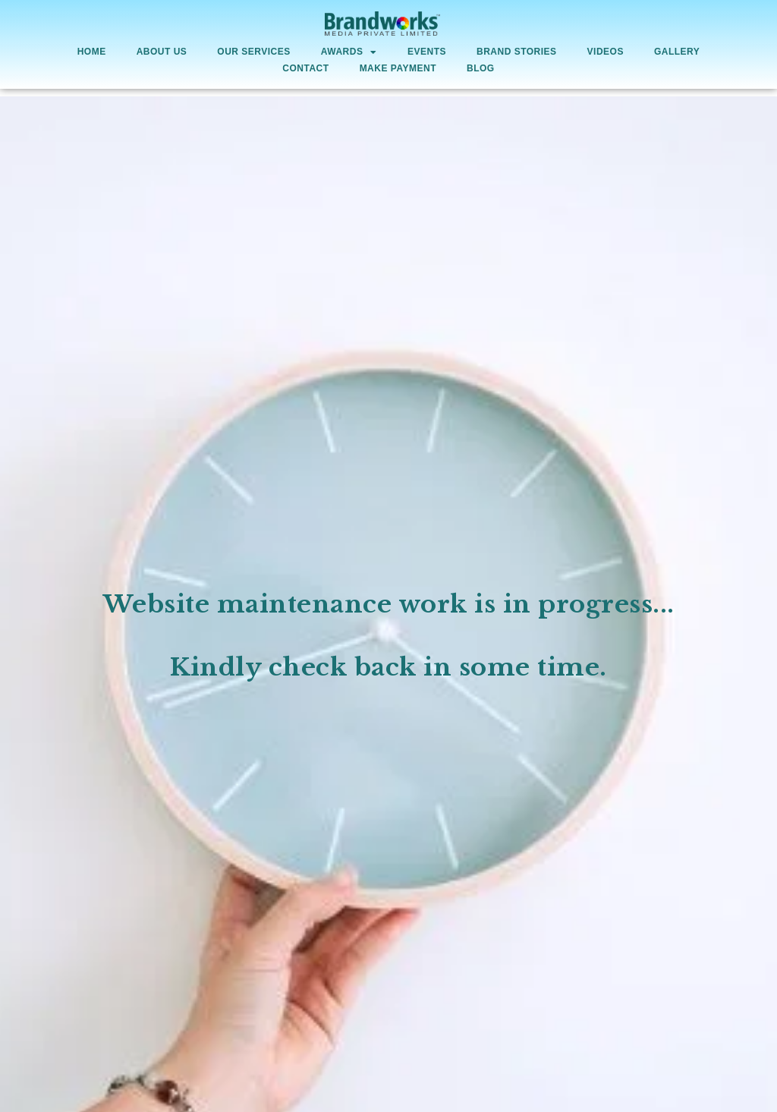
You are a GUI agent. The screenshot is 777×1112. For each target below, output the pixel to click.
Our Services (253, 51)
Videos (605, 51)
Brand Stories (517, 51)
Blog (481, 68)
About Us (162, 51)
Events (426, 51)
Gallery (677, 51)
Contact (305, 68)
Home (91, 51)
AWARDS (349, 52)
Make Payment (398, 68)
